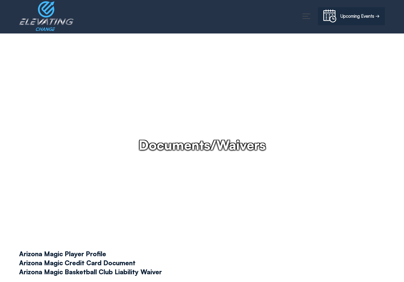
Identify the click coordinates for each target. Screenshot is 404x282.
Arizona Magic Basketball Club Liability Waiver (90, 272)
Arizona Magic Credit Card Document (77, 263)
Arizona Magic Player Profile (62, 254)
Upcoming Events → (351, 16)
